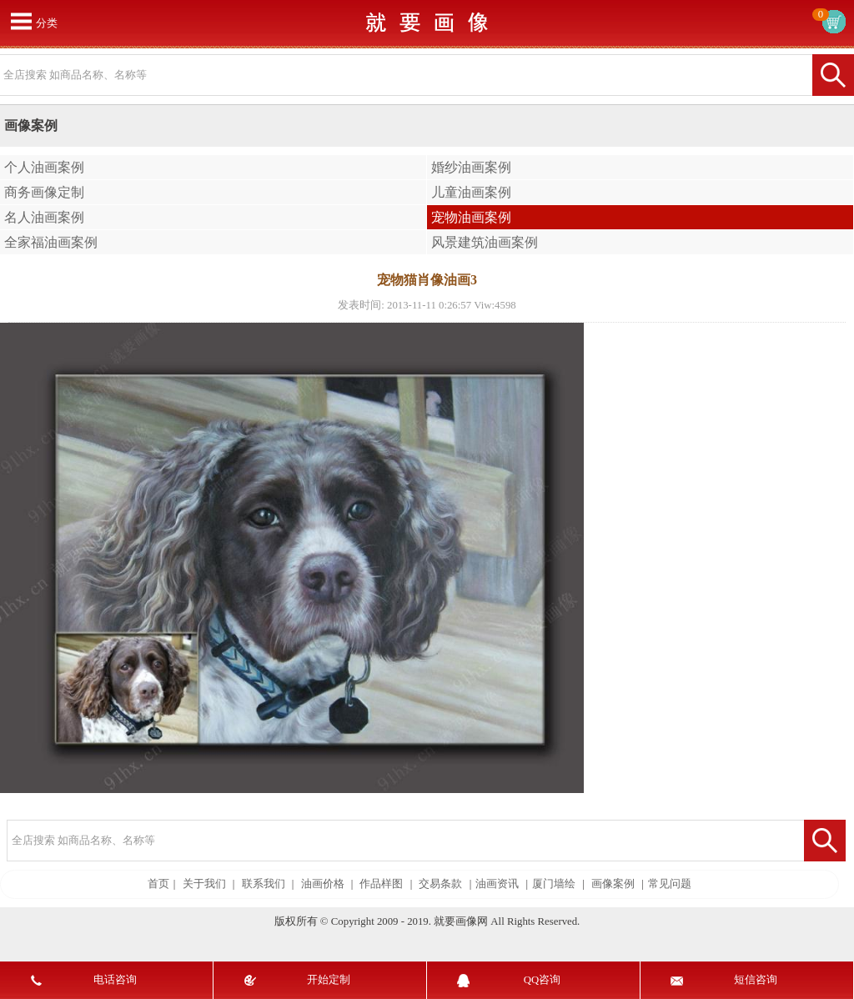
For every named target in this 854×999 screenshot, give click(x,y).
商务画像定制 (44, 192)
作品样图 (381, 884)
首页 (158, 884)
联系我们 (263, 884)
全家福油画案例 (51, 242)
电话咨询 (115, 980)
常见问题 (669, 884)
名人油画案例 (44, 217)
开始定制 (328, 980)
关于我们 (204, 884)
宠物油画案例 (471, 217)
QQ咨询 (542, 980)
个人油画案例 (44, 167)
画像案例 (613, 884)
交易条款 (440, 884)
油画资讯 (497, 884)
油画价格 (322, 884)
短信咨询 (755, 980)
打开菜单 (21, 21)
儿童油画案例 (471, 192)
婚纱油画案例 (471, 167)
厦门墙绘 (553, 884)
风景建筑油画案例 (484, 242)
